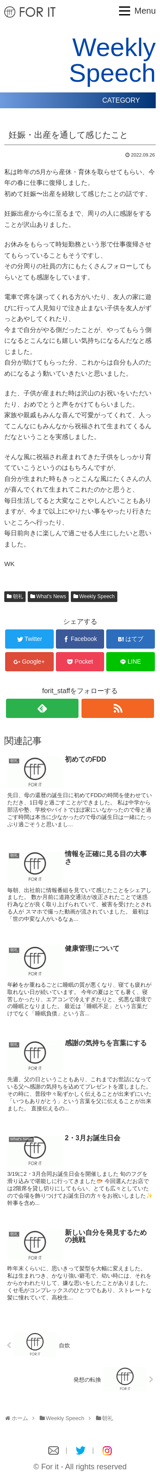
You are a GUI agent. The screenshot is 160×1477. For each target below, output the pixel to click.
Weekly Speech (97, 596)
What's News (51, 596)
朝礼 (18, 596)
